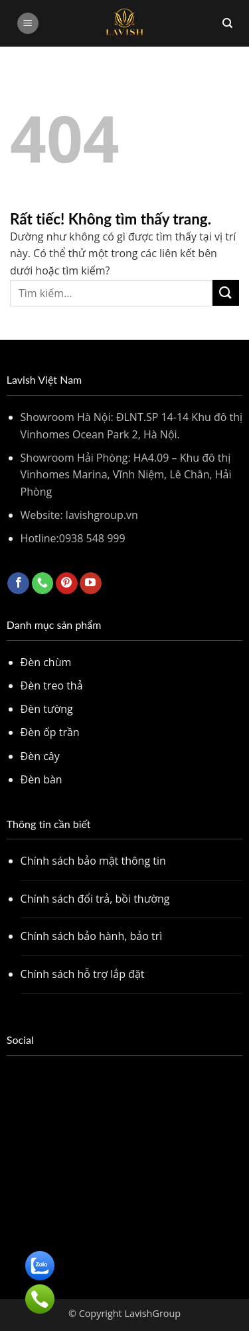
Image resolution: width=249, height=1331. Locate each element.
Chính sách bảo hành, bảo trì (92, 936)
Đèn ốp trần (50, 732)
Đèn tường (47, 708)
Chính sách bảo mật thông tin (93, 860)
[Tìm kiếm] (227, 23)
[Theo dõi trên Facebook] (18, 583)
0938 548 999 (92, 538)
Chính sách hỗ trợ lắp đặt (83, 974)
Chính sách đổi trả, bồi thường (95, 898)
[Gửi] (225, 293)
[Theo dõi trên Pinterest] (67, 583)
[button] (28, 24)
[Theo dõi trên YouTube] (91, 583)
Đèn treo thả (52, 685)
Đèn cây (40, 756)
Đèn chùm (46, 662)
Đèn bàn (41, 779)
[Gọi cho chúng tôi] (43, 583)
